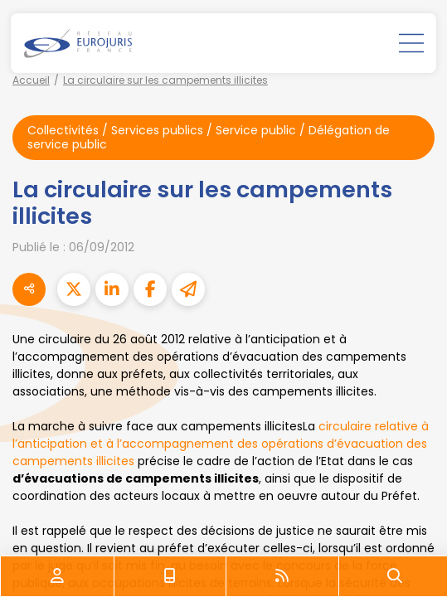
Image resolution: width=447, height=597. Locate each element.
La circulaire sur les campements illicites (165, 80)
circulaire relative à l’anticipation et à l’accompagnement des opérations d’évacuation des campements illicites (220, 443)
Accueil (31, 80)
